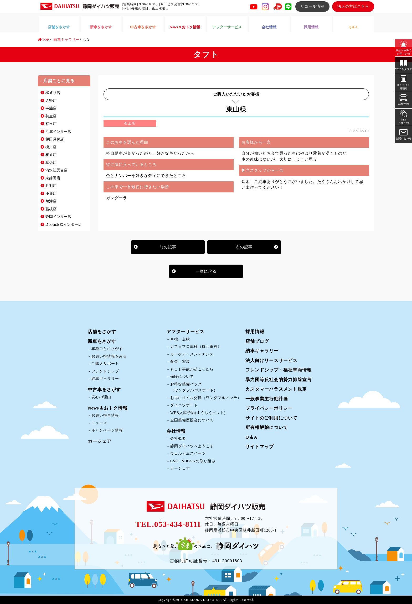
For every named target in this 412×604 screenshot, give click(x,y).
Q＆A (251, 437)
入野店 (50, 101)
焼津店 (50, 201)
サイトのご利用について (271, 418)
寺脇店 (50, 108)
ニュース (99, 423)
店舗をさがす (102, 331)
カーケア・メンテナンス (192, 354)
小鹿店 (50, 194)
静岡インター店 (58, 217)
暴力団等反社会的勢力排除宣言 (278, 379)
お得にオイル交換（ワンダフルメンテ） (205, 398)
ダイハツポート (184, 405)
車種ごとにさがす (107, 349)
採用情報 (254, 331)
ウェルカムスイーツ (188, 453)
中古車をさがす (104, 389)
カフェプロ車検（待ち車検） (196, 347)
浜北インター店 (58, 132)
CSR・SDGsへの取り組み (192, 461)
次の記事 (244, 247)
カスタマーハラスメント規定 (276, 389)
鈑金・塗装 (180, 362)
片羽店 (50, 186)
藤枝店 (50, 209)
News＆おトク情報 (107, 408)
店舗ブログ (257, 341)
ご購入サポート (105, 364)
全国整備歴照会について (192, 420)
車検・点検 (180, 339)
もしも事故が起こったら (192, 369)
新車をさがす (102, 341)
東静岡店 (52, 178)
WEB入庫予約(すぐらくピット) (197, 413)
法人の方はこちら (353, 6)
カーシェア (99, 441)
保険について (182, 377)
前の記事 (167, 247)
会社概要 (178, 438)
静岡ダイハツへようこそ (192, 446)
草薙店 (50, 163)
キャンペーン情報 (107, 430)
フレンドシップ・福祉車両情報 (278, 369)
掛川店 (50, 147)
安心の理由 (101, 397)
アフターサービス (185, 331)
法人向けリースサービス (271, 360)
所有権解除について (266, 427)
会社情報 (176, 431)
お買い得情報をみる (109, 356)
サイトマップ (259, 446)
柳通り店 (52, 93)
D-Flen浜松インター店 (63, 225)
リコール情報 (312, 6)
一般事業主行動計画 (266, 398)
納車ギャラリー (105, 379)
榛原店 (50, 155)
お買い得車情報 (105, 415)
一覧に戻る (206, 271)
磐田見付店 (54, 139)
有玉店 (50, 124)
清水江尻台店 (56, 170)
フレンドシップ (105, 371)
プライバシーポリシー (269, 408)
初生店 (50, 116)
